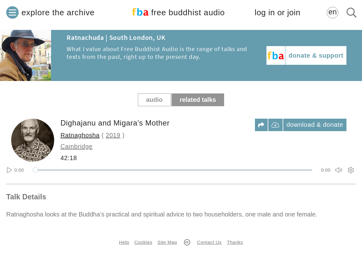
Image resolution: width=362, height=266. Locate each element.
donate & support (316, 55)
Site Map (167, 242)
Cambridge (76, 146)
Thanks (235, 242)
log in (277, 12)
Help (124, 242)
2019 (113, 135)
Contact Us (209, 242)
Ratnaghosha (80, 135)
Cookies (143, 242)
